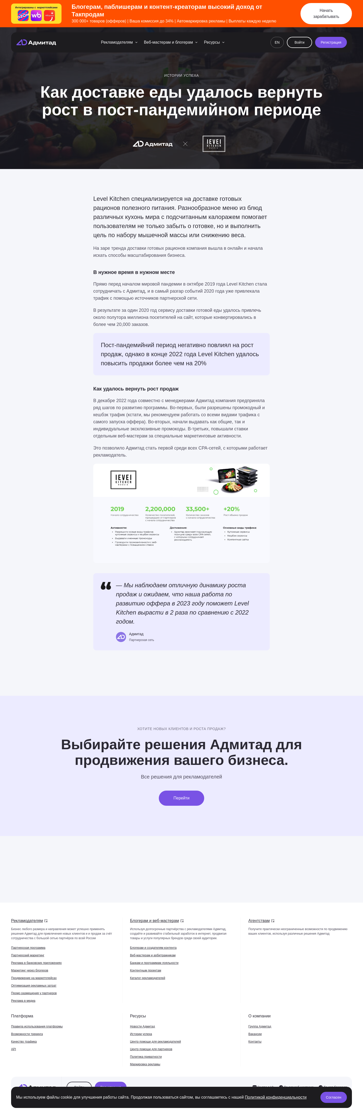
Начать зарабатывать (326, 13)
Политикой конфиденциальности (276, 1097)
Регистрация (331, 42)
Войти (300, 42)
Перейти (181, 798)
